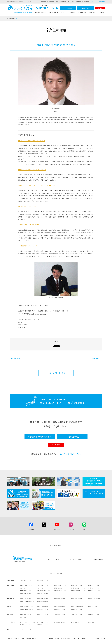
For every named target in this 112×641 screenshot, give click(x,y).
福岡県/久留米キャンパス (77, 622)
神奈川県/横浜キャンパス (60, 590)
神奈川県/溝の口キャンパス (43, 590)
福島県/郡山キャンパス (42, 580)
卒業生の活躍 (82, 13)
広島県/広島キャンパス (76, 614)
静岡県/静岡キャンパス (42, 598)
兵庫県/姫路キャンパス (76, 609)
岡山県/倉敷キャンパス (42, 614)
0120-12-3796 (47, 8)
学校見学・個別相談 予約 (68, 8)
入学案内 (101, 13)
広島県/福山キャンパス (59, 614)
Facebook (31, 529)
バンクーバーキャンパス (26, 630)
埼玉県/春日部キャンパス (60, 585)
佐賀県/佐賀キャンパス (93, 622)
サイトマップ (95, 638)
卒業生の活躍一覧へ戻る (57, 373)
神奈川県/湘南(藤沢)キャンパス (78, 590)
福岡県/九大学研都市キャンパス (61, 622)
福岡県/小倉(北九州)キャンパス (27, 622)
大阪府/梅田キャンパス (59, 606)
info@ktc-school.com (37, 314)
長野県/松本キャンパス (42, 593)
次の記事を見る (96, 358)
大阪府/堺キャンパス (93, 606)
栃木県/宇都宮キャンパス (26, 585)
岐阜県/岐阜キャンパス (42, 601)
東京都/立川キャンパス (93, 588)
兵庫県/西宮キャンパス (42, 609)
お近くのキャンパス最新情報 (98, 1)
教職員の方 (78, 1)
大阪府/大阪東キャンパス (77, 606)
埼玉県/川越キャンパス (76, 585)
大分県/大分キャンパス (25, 625)
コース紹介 (64, 13)
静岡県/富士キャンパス (25, 598)
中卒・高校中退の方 (61, 1)
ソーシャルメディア (85, 638)
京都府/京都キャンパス (42, 606)
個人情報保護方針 (65, 638)
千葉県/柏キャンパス (25, 588)
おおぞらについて (40, 13)
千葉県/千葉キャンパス (42, 588)
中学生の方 (43, 1)
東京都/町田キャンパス (25, 590)
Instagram (71, 529)
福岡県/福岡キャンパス (42, 622)
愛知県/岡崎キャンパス (76, 598)
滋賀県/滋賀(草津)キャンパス (27, 606)
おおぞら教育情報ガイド (57, 545)
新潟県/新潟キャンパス (25, 593)
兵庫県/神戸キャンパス (59, 609)
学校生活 (72, 13)
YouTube (57, 529)
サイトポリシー (75, 638)
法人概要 (51, 638)
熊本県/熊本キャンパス (42, 625)
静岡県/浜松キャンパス (59, 598)
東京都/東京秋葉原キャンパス (61, 588)
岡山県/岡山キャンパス (25, 614)
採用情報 (57, 638)
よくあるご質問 (76, 559)
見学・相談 (92, 13)
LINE (84, 529)
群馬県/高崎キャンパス (42, 585)
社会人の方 (71, 1)
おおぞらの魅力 (53, 13)
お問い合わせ (98, 559)
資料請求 (100, 8)
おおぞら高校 (20, 9)
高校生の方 (51, 1)
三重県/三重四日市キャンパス (27, 601)
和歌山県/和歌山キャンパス (26, 609)
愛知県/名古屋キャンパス (94, 598)
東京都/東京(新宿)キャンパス (78, 588)
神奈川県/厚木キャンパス (94, 590)
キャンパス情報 (53, 559)
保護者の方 (86, 1)
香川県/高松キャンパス (93, 614)
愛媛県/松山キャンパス (25, 617)
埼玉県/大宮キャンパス (93, 585)
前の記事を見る (15, 358)
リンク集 (103, 638)
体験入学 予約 (85, 8)
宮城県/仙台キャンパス (25, 580)
